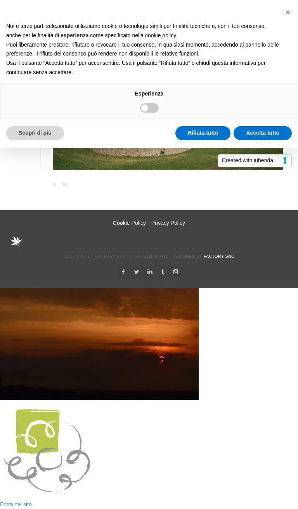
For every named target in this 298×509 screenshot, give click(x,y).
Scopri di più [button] (35, 133)
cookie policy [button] (160, 35)
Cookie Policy (129, 223)
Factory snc (218, 256)
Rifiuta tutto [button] (203, 133)
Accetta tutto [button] (262, 133)
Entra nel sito (16, 504)
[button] (288, 12)
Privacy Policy (168, 223)
